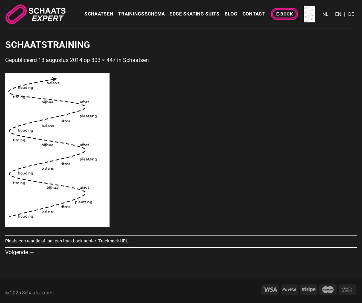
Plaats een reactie (22, 240)
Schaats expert (38, 293)
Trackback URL (113, 240)
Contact (253, 14)
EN (338, 14)
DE (351, 14)
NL (325, 14)
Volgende (20, 252)
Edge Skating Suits (194, 14)
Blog (231, 14)
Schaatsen (98, 14)
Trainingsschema (141, 14)
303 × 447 (103, 60)
